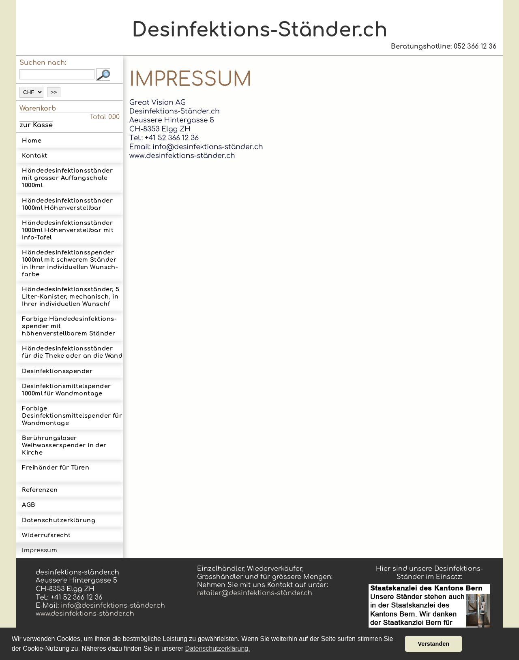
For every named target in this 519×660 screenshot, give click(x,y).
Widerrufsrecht (46, 535)
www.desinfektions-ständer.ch (85, 613)
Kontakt (34, 155)
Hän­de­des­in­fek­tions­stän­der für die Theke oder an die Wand (72, 352)
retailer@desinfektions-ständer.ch (254, 593)
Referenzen (40, 490)
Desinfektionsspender (57, 371)
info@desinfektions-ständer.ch (112, 605)
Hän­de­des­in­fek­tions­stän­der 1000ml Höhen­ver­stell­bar (67, 204)
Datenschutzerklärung (58, 520)
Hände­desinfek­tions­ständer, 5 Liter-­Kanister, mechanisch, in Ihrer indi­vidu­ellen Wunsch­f (70, 296)
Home (31, 140)
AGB (28, 505)
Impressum (39, 550)
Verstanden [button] (433, 644)
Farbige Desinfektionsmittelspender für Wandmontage (72, 415)
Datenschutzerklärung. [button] (217, 648)
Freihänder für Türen (55, 471)
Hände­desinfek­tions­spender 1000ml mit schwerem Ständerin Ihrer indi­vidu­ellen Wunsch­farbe (70, 263)
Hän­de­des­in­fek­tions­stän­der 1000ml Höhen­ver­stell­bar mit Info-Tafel (68, 230)
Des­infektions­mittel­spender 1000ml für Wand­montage (66, 390)
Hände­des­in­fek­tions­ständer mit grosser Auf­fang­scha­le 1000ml (67, 177)
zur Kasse (36, 125)
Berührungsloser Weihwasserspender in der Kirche (64, 445)
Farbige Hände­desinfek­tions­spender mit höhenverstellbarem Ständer (69, 326)
